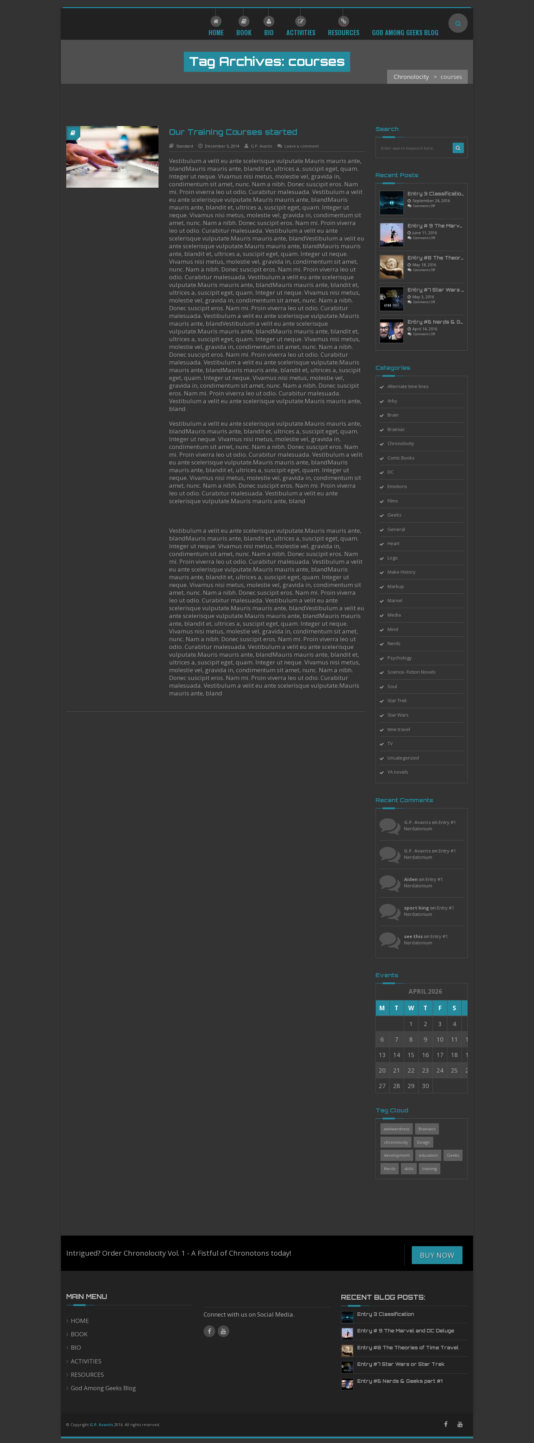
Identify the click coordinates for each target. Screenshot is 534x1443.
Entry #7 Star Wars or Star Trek (451, 290)
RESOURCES (87, 1374)
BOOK (79, 1334)
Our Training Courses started (233, 132)
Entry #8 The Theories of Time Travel (458, 258)
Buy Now (437, 1255)
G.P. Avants (261, 146)
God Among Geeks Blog (103, 1388)
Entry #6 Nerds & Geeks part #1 (450, 322)
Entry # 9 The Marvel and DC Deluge (456, 226)
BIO (76, 1347)
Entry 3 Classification (436, 193)
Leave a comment (302, 146)
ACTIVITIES (86, 1361)
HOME (80, 1321)
